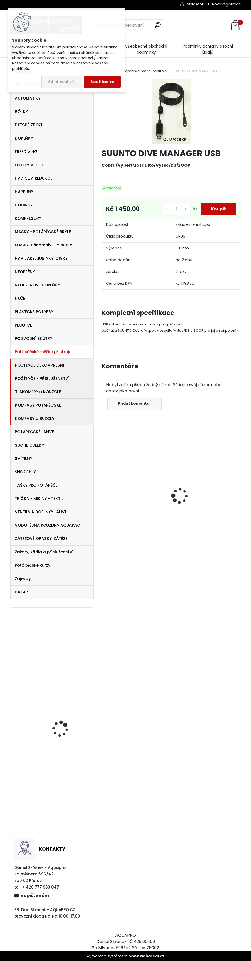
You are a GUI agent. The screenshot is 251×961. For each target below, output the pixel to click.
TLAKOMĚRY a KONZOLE (38, 392)
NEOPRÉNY (25, 271)
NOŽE (20, 298)
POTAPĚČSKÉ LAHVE (34, 432)
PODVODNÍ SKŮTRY (33, 338)
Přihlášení (194, 4)
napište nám (35, 895)
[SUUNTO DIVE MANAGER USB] (171, 111)
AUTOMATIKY (27, 98)
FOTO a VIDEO (29, 165)
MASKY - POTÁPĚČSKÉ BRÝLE (43, 231)
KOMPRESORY (28, 218)
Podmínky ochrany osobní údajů (208, 49)
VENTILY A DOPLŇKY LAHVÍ (40, 512)
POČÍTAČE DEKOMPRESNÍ (39, 365)
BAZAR (21, 592)
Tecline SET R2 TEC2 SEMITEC (133, 518)
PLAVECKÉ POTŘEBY (34, 311)
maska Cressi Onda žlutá (203, 511)
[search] (158, 25)
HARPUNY (24, 191)
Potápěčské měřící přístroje (43, 352)
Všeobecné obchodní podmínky (146, 49)
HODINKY (24, 205)
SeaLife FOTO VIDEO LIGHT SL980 (62, 645)
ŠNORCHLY (25, 472)
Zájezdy (23, 578)
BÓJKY (21, 111)
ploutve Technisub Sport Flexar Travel (66, 716)
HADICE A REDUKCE (33, 178)
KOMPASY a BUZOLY (34, 418)
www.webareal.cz (146, 956)
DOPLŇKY (24, 138)
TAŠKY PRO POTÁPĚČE (36, 485)
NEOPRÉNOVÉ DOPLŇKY (37, 285)
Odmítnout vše (61, 81)
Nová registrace (226, 4)
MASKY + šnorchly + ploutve (43, 245)
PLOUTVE (23, 325)
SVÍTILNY (23, 458)
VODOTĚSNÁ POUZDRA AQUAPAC (47, 525)
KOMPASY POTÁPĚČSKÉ (38, 405)
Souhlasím (102, 82)
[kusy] (176, 208)
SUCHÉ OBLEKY (29, 445)
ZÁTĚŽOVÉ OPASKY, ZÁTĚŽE (41, 538)
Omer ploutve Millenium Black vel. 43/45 (66, 749)
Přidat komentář (134, 403)
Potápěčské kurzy (32, 565)
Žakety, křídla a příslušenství (44, 552)
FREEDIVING (26, 151)
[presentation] (104, 486)
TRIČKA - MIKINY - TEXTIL (39, 498)
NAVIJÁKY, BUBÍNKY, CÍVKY (41, 258)
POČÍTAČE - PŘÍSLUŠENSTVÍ (42, 378)
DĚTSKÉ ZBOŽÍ (28, 125)
